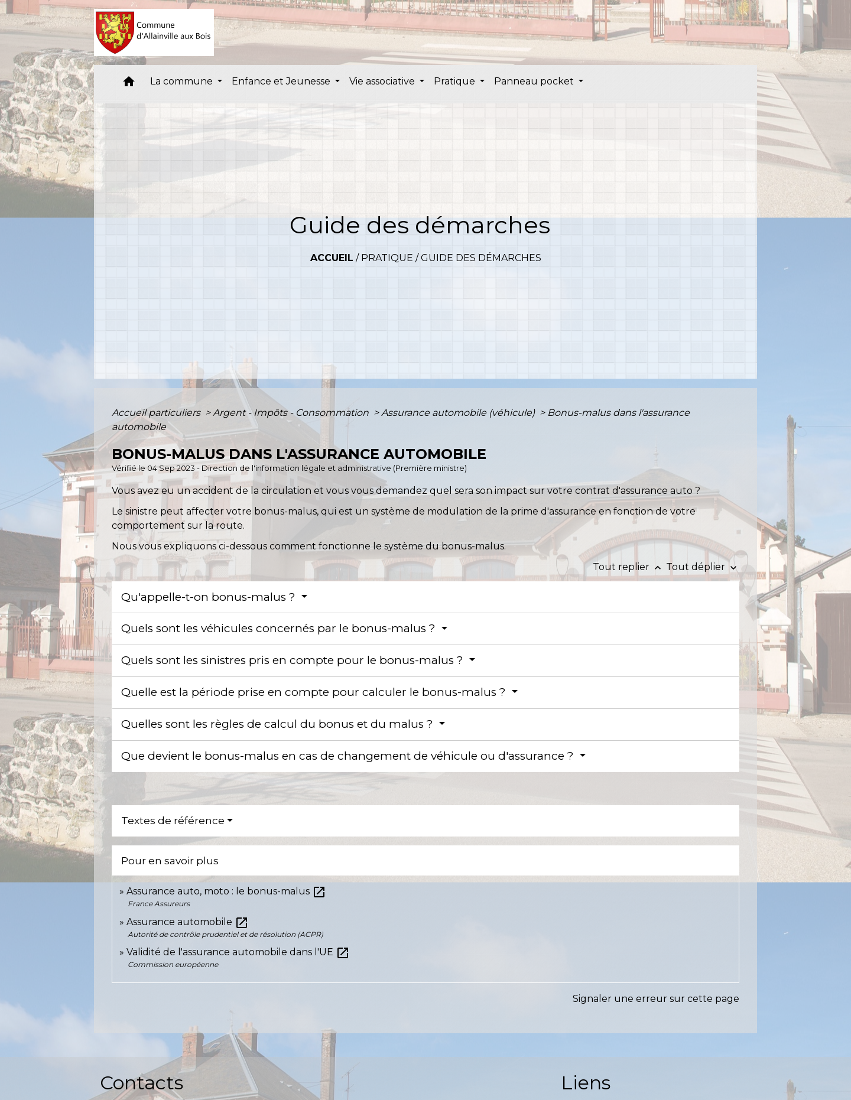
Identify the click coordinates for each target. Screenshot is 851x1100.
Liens (585, 1082)
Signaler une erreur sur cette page (656, 998)
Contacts (141, 1082)
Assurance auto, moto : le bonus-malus (226, 891)
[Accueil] (154, 32)
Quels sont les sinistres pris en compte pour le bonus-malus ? (293, 660)
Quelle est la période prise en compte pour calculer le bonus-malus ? (315, 692)
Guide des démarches (481, 257)
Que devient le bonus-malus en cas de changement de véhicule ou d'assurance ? (349, 756)
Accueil (331, 257)
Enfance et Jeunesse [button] (282, 81)
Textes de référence (173, 820)
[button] (128, 84)
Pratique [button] (456, 81)
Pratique (387, 257)
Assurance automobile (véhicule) (459, 412)
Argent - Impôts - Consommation (292, 412)
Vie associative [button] (383, 81)
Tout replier (629, 566)
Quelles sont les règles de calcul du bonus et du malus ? (278, 724)
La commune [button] (182, 81)
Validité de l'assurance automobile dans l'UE (238, 952)
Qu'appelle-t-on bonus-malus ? (209, 597)
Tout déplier (702, 566)
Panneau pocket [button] (535, 81)
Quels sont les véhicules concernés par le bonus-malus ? (280, 628)
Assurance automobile (187, 921)
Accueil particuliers (157, 412)
